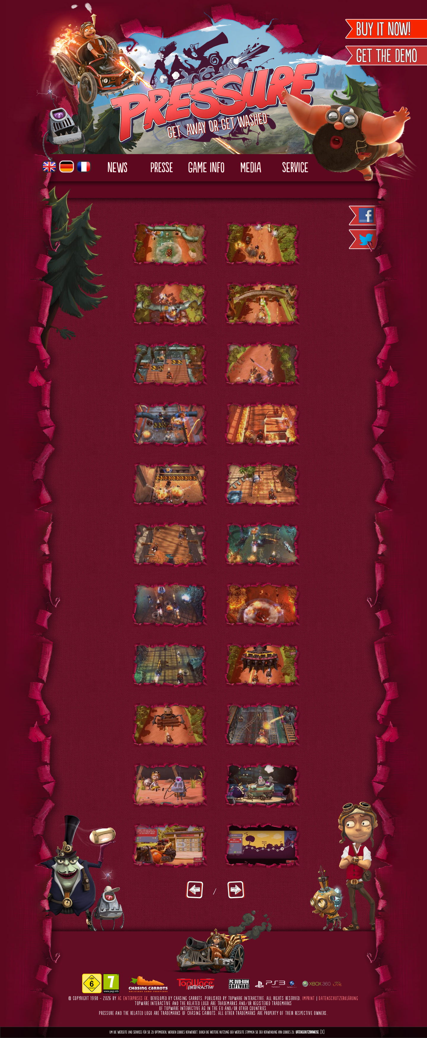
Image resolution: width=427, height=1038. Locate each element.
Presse (161, 168)
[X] (322, 1032)
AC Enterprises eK (133, 999)
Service (295, 168)
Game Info (206, 168)
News (117, 168)
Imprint (308, 999)
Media (250, 168)
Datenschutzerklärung (339, 999)
